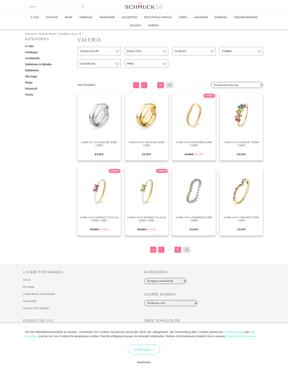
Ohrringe (85, 17)
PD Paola (28, 287)
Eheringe (221, 17)
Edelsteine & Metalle (158, 17)
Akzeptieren (142, 349)
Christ (27, 280)
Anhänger (201, 17)
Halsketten (129, 17)
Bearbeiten (144, 362)
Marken (153, 25)
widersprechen (233, 332)
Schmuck (52, 17)
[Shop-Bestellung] (237, 85)
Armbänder (107, 17)
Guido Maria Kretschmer (39, 294)
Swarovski (30, 301)
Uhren (182, 17)
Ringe (68, 17)
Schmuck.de (144, 5)
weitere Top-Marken (36, 308)
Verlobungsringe (246, 17)
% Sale (35, 17)
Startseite (31, 34)
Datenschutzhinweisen (240, 336)
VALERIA (63, 34)
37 (160, 85)
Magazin (135, 25)
